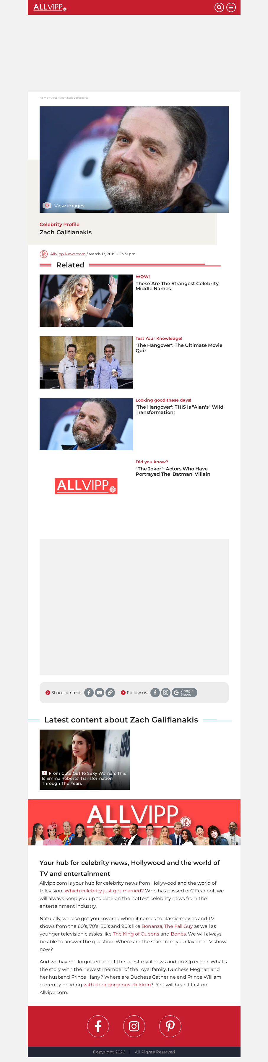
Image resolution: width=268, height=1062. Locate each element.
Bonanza (152, 926)
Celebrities (57, 97)
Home (44, 97)
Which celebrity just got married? (104, 891)
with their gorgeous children (117, 985)
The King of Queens (136, 934)
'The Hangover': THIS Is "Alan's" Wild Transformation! (179, 409)
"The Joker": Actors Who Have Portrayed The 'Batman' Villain (173, 471)
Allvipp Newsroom (68, 254)
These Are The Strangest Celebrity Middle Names (177, 286)
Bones (178, 934)
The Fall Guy (178, 926)
